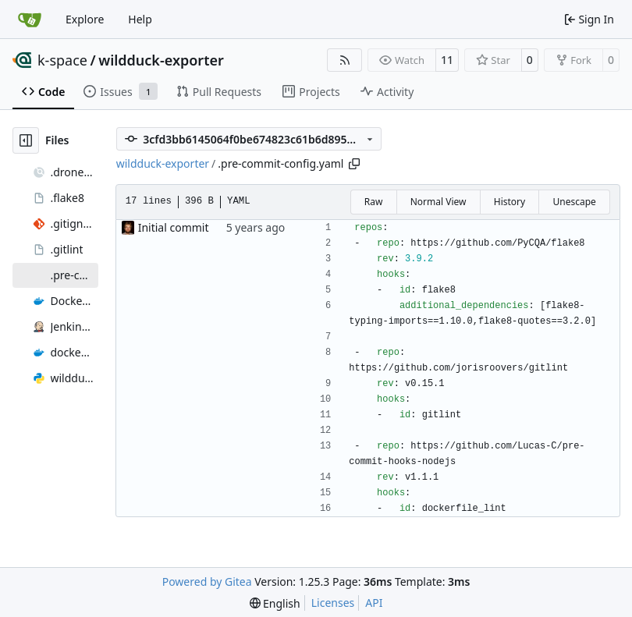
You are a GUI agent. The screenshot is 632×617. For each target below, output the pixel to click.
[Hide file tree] (25, 140)
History (509, 201)
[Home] (29, 19)
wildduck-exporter (161, 60)
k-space (62, 60)
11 (447, 59)
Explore (85, 19)
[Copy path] (354, 163)
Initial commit (173, 227)
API (373, 602)
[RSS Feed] (345, 60)
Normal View (438, 201)
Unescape (573, 201)
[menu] (275, 603)
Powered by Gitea (207, 581)
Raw (373, 201)
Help (140, 19)
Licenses (333, 602)
